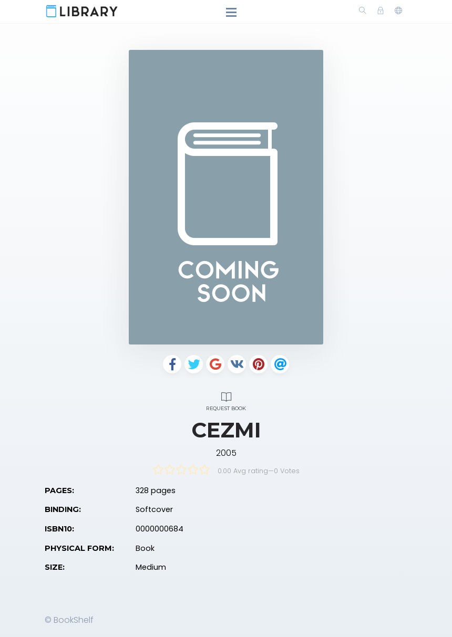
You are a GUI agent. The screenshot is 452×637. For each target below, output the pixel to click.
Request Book (226, 400)
